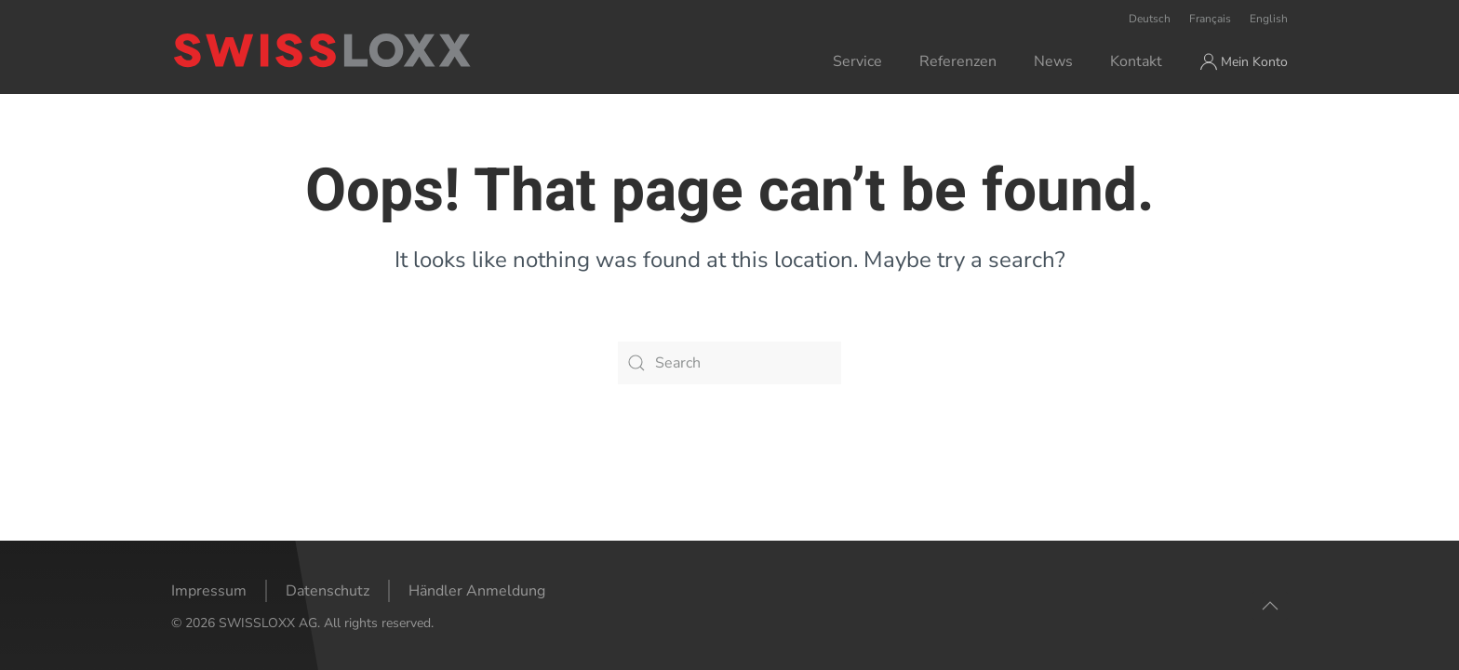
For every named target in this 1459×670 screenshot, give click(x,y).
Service (857, 61)
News (1053, 61)
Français (1210, 18)
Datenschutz (327, 591)
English (1269, 18)
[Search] (729, 363)
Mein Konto (1244, 61)
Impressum (209, 591)
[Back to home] (397, 50)
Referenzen (958, 61)
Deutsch (1150, 18)
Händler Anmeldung (476, 591)
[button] (1270, 606)
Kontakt (1136, 61)
